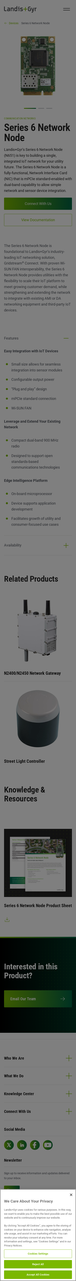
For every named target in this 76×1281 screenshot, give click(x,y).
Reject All (38, 1264)
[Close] (71, 1194)
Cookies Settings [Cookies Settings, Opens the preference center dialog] (38, 1253)
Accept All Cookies (38, 1274)
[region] (38, 1235)
